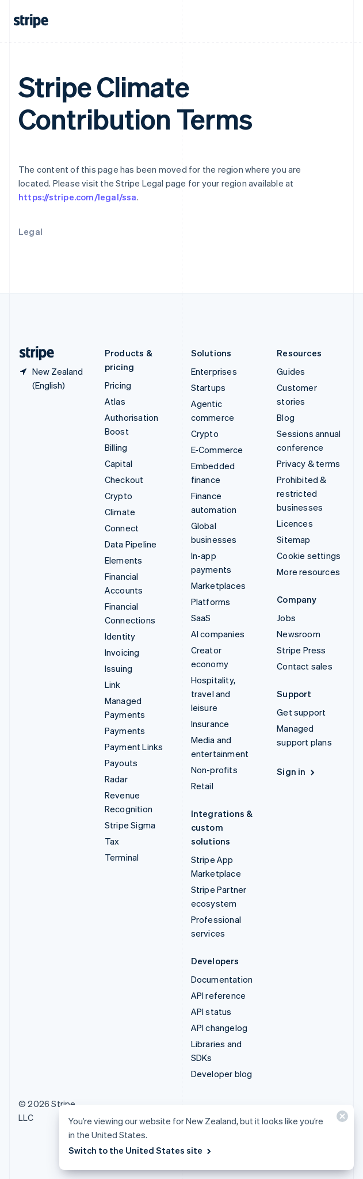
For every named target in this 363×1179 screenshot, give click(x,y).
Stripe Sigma (130, 825)
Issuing (118, 668)
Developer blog (222, 1073)
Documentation (222, 979)
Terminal (122, 857)
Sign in (296, 771)
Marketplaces (218, 585)
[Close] (340, 1119)
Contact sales (305, 666)
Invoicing (122, 652)
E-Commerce (217, 449)
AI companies (217, 634)
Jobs (286, 617)
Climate (120, 512)
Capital (118, 463)
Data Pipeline (131, 544)
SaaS (201, 617)
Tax (112, 841)
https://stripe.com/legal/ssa (77, 197)
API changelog (219, 1027)
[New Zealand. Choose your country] (52, 378)
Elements (124, 560)
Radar (116, 779)
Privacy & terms (308, 463)
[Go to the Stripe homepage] (32, 353)
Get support (301, 712)
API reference (218, 995)
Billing (116, 447)
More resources (308, 571)
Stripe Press (301, 650)
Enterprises (214, 371)
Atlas (115, 401)
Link (113, 684)
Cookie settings (309, 555)
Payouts (121, 763)
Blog (286, 417)
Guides (291, 371)
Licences (295, 523)
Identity (120, 636)
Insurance (210, 723)
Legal (30, 231)
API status (211, 1011)
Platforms (211, 601)
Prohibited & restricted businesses (301, 493)
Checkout (124, 479)
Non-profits (214, 769)
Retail (202, 786)
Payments (125, 730)
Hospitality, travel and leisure (213, 693)
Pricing (118, 385)
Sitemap (293, 539)
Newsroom (298, 634)
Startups (208, 387)
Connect (122, 528)
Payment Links (134, 746)
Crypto (118, 495)
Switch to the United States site (140, 1150)
